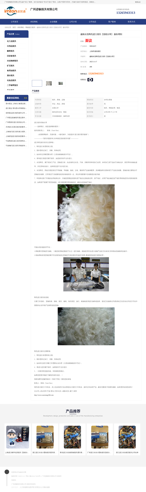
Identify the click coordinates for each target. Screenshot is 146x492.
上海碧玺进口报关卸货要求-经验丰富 (16, 136)
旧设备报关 (11, 56)
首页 (14, 27)
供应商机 (34, 22)
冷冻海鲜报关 (12, 61)
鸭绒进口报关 (30, 27)
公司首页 (14, 22)
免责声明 (31, 487)
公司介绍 (73, 22)
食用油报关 (11, 71)
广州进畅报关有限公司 (49, 476)
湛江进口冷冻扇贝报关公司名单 (127, 452)
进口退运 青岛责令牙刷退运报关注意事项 (16, 108)
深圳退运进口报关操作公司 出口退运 (16, 113)
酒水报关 (10, 75)
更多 (25, 98)
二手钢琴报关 (12, 85)
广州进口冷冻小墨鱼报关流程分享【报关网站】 (104, 452)
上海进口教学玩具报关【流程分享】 (18, 452)
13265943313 (95, 73)
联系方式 (131, 22)
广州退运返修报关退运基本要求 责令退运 (16, 117)
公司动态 (92, 22)
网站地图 (46, 487)
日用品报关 (11, 46)
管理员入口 (39, 487)
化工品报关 (11, 41)
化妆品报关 (11, 80)
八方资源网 (24, 487)
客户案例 (112, 22)
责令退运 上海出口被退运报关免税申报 (16, 103)
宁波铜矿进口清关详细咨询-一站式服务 (16, 145)
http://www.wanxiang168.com (43, 395)
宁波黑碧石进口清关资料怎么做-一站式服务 (16, 141)
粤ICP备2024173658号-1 (34, 476)
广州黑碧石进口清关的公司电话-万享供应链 (16, 122)
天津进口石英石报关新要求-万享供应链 (16, 127)
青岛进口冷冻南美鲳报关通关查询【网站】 (75, 452)
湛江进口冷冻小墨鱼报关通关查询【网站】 (48, 452)
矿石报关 (10, 66)
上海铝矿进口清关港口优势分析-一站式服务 (16, 131)
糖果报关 (10, 51)
